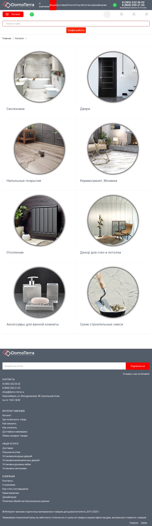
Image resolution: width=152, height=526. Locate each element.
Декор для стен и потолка (100, 252)
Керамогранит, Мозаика (98, 180)
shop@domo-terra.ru (13, 392)
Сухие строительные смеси (101, 324)
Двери (85, 109)
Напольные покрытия (24, 180)
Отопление (15, 252)
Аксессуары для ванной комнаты (33, 324)
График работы (76, 30)
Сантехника (15, 109)
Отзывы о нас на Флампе (136, 374)
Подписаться (138, 366)
